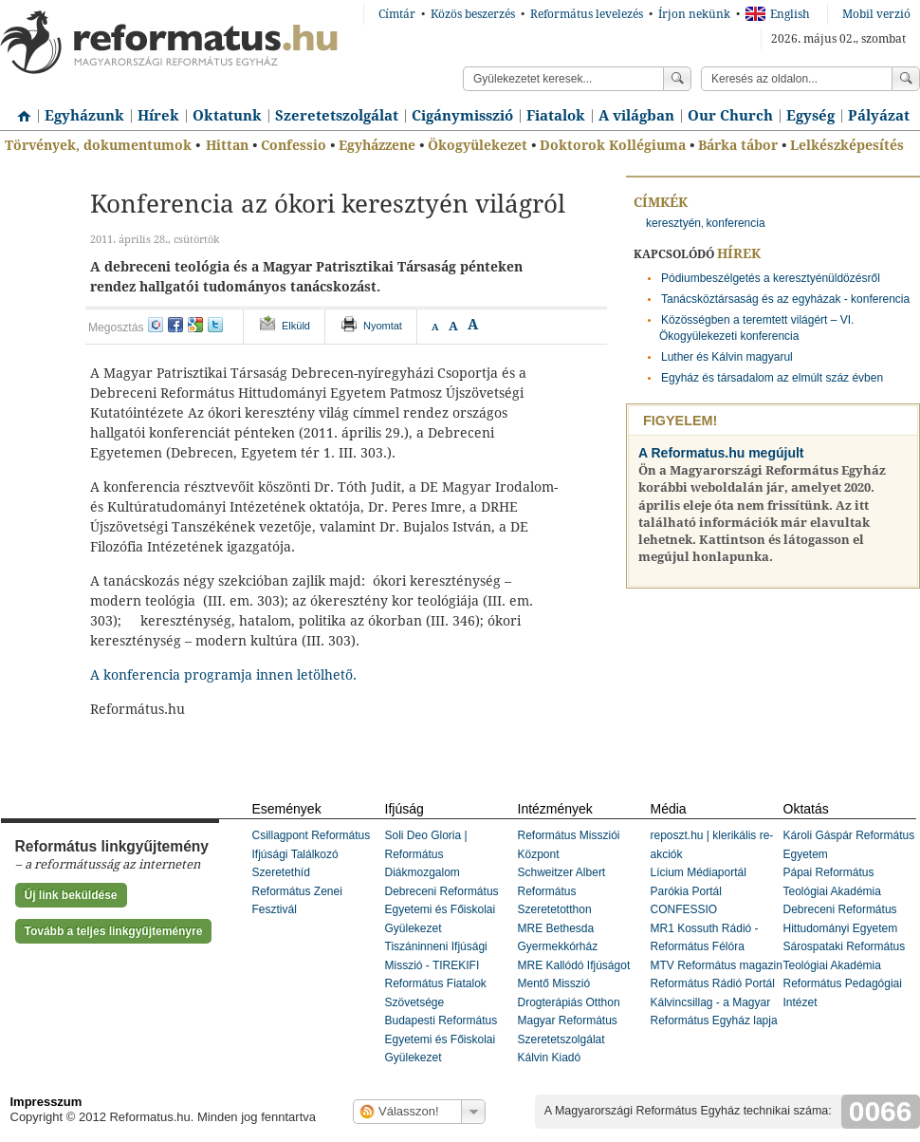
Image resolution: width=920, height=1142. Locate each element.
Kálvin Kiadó (549, 1057)
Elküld (296, 325)
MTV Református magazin (716, 965)
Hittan (227, 145)
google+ (195, 324)
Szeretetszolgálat (336, 115)
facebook (175, 324)
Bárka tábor (738, 145)
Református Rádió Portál (713, 983)
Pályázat (879, 115)
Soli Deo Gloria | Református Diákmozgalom (426, 854)
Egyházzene (377, 145)
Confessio (293, 145)
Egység (810, 115)
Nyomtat (382, 325)
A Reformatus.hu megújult (721, 452)
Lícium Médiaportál (698, 872)
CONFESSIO (684, 909)
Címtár (396, 14)
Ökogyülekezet (477, 145)
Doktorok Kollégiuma (613, 145)
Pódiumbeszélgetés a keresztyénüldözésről (770, 278)
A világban (636, 115)
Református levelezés (586, 14)
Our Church (730, 115)
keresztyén (673, 223)
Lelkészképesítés (847, 145)
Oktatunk (227, 115)
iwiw (155, 324)
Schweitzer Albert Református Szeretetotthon (562, 891)
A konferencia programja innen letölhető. (223, 675)
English (777, 14)
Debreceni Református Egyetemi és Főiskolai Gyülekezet (442, 910)
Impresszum (46, 1102)
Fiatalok (555, 115)
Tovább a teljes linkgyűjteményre (114, 931)
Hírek (158, 115)
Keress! (906, 78)
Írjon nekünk (694, 14)
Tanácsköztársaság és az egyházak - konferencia (785, 299)
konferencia (736, 223)
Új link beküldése (71, 895)
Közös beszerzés (473, 14)
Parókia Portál (686, 891)
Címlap (19, 109)
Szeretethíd (281, 872)
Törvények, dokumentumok (98, 145)
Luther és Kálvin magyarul (727, 357)
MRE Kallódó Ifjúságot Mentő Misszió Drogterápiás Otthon (574, 984)
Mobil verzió (876, 14)
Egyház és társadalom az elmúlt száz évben (772, 377)
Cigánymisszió (462, 115)
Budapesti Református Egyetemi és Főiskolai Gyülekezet (441, 1039)
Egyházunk (84, 115)
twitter (215, 324)
